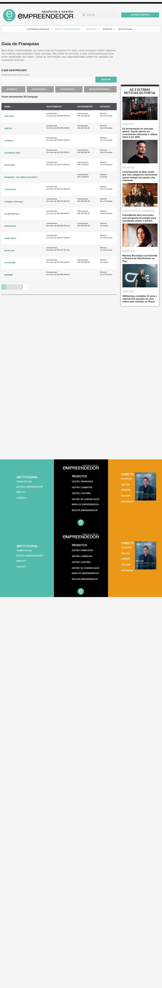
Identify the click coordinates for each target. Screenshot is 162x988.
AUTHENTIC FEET (12, 153)
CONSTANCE (10, 226)
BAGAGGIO (9, 165)
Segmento (13, 89)
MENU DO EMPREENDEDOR (69, 29)
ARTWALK (9, 141)
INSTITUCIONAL (126, 29)
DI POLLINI (9, 250)
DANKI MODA (10, 238)
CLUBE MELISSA (12, 214)
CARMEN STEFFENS (13, 202)
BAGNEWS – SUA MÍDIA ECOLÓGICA (21, 177)
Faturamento (68, 89)
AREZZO (8, 128)
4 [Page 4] (20, 287)
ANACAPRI (9, 116)
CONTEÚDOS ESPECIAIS (39, 29)
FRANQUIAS (93, 29)
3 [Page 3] (15, 287)
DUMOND (8, 275)
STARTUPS (109, 29)
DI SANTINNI (10, 263)
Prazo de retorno (100, 89)
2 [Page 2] (9, 287)
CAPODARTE (10, 189)
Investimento (40, 89)
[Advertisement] (27, 431)
